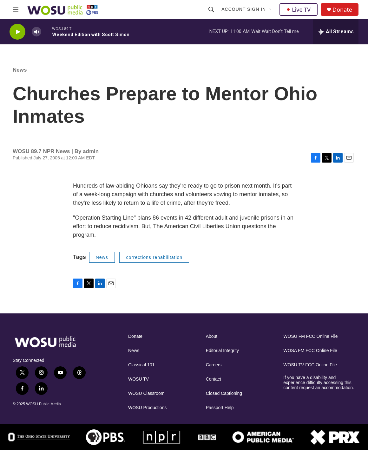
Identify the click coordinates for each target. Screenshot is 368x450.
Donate (342, 9)
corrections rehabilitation (154, 257)
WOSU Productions (147, 407)
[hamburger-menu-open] (16, 9)
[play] (17, 31)
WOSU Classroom (146, 393)
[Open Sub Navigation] (270, 9)
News (20, 70)
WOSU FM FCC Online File (310, 336)
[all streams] (335, 31)
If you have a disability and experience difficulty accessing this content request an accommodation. (318, 382)
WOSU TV (138, 379)
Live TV (298, 9)
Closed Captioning (224, 393)
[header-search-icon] (211, 9)
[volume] (36, 32)
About (212, 336)
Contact (213, 379)
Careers (214, 365)
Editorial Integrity (222, 350)
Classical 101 (141, 365)
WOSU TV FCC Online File (310, 365)
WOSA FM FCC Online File (310, 350)
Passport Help (220, 407)
